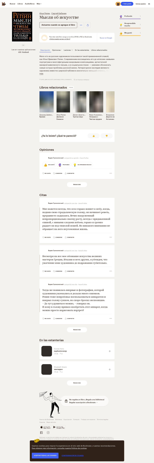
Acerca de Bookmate (46, 419)
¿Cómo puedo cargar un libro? (59, 39)
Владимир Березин (114, 114)
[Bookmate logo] (4, 4)
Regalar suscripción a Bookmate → (83, 402)
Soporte (42, 422)
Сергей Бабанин (58, 13)
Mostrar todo (77, 184)
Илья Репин (44, 13)
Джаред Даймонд (46, 114)
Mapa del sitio (51, 422)
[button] (81, 25)
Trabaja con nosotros (88, 419)
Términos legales (102, 419)
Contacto (76, 419)
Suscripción (68, 419)
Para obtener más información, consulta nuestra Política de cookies (59, 448)
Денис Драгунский (80, 114)
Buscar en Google (106, 38)
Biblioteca (58, 419)
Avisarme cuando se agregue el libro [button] (58, 25)
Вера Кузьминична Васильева (101, 114)
